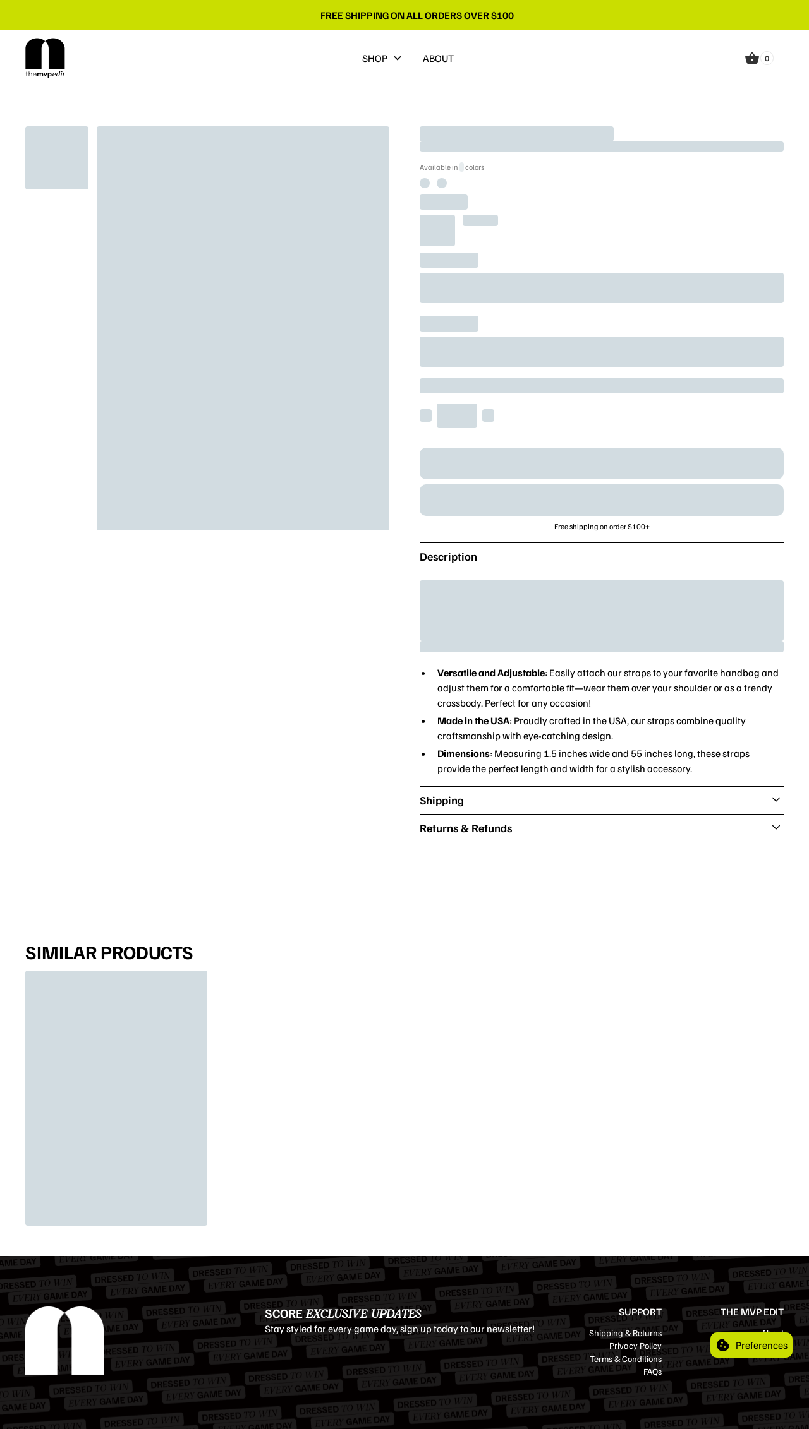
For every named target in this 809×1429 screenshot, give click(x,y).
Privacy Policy (635, 1345)
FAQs (652, 1371)
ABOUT (438, 58)
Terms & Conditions (626, 1358)
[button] (382, 58)
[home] (45, 58)
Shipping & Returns (625, 1332)
